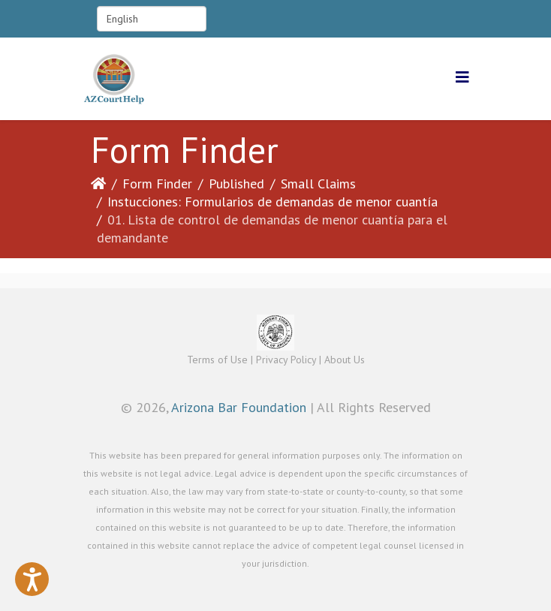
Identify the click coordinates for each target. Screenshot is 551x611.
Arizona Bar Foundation (238, 407)
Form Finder (157, 183)
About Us (344, 359)
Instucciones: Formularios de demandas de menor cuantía (272, 201)
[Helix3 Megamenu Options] (462, 77)
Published (236, 183)
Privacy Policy (286, 359)
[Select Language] (151, 19)
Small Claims (318, 183)
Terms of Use (217, 359)
